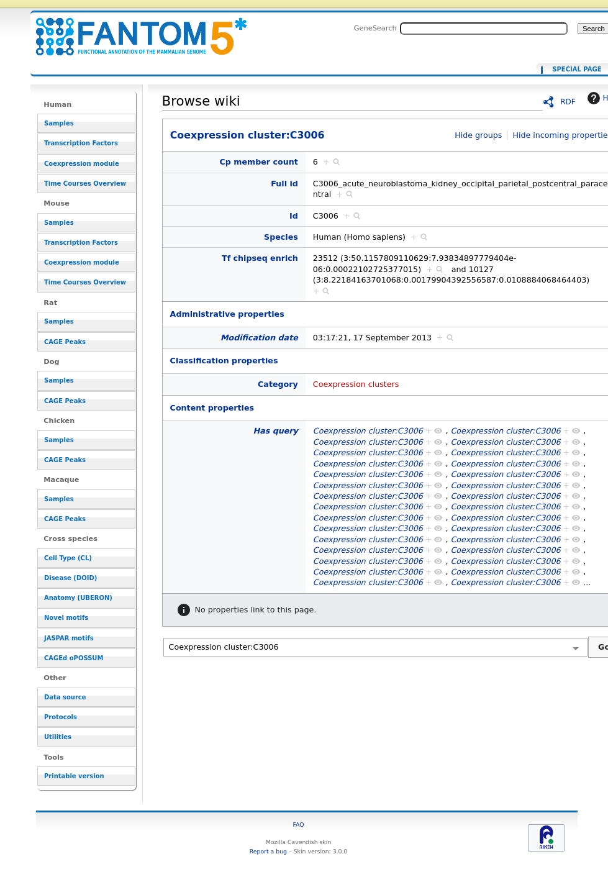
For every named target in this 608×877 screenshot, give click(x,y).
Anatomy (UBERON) (78, 597)
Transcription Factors (81, 143)
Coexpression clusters (356, 384)
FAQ (298, 824)
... (587, 582)
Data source (65, 697)
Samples (59, 123)
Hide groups (478, 135)
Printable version (74, 776)
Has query (275, 430)
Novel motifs (66, 617)
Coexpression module (81, 163)
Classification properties (224, 360)
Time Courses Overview (85, 183)
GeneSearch (375, 28)
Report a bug (268, 851)
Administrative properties (227, 314)
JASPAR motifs (69, 638)
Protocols (60, 717)
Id (293, 215)
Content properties (212, 407)
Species (281, 237)
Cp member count (259, 161)
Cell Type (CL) (68, 558)
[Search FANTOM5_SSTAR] (484, 28)
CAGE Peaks (65, 342)
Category (278, 384)
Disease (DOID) (70, 578)
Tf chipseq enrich (260, 258)
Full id (284, 183)
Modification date (259, 337)
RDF (568, 102)
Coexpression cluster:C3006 (134, 29)
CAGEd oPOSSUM (73, 658)
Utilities (57, 737)
